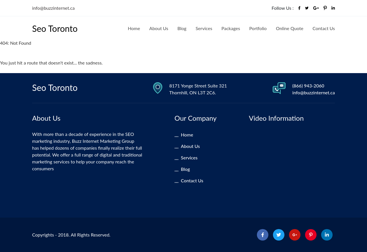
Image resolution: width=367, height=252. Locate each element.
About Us (158, 28)
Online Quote (289, 28)
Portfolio (258, 28)
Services (204, 28)
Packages (230, 28)
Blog (181, 28)
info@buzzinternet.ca (53, 8)
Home (134, 28)
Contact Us (324, 28)
